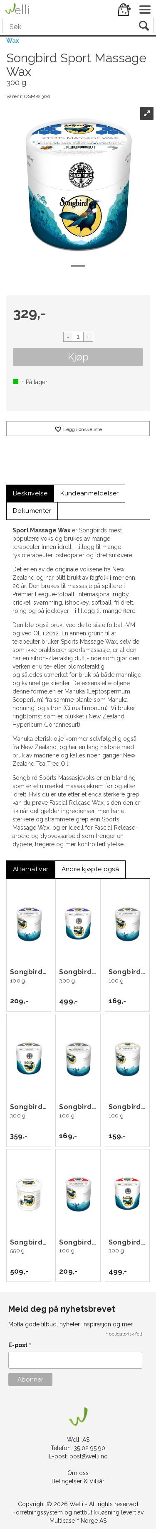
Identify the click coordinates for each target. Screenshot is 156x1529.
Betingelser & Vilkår (78, 1481)
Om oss (78, 1473)
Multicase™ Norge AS (78, 1520)
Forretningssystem (37, 1512)
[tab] (30, 493)
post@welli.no (88, 1456)
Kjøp (78, 357)
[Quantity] (78, 337)
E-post (20, 1345)
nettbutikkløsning (96, 1512)
